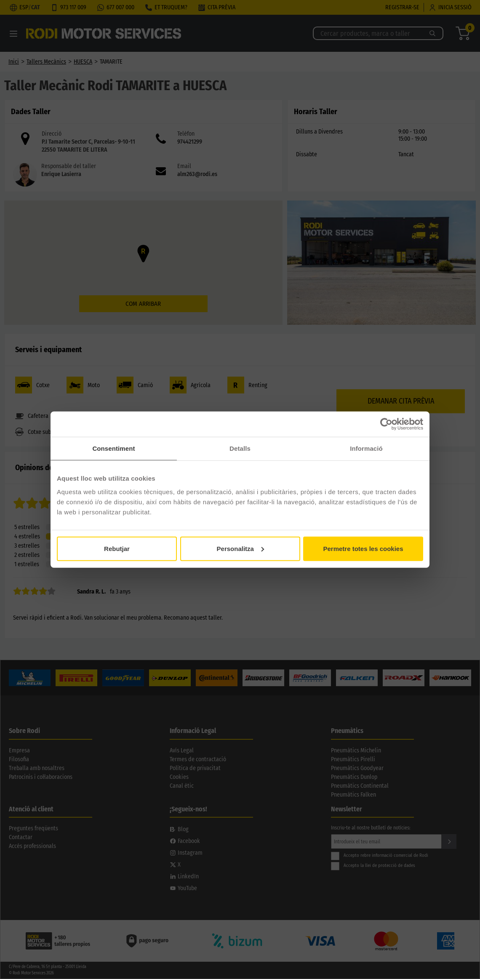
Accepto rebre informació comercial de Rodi (379, 855)
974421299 (189, 141)
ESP (23, 7)
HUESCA (83, 61)
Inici (13, 61)
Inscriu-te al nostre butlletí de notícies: (371, 828)
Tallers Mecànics (46, 61)
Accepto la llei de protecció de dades (373, 865)
